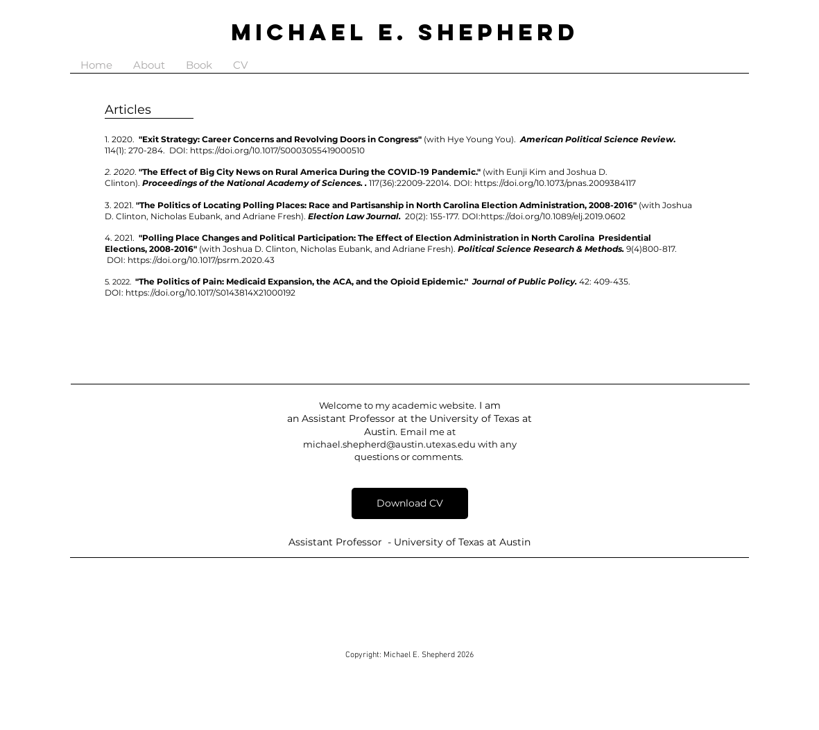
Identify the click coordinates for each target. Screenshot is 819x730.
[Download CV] (410, 503)
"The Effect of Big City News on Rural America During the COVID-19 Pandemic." (310, 172)
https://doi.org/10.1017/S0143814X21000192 (210, 292)
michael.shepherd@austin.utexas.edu (389, 444)
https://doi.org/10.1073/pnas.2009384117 (555, 183)
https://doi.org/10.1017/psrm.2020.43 (202, 260)
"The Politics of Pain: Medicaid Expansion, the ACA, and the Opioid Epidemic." (301, 281)
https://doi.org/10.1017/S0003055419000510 (280, 150)
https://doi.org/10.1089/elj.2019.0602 (553, 216)
